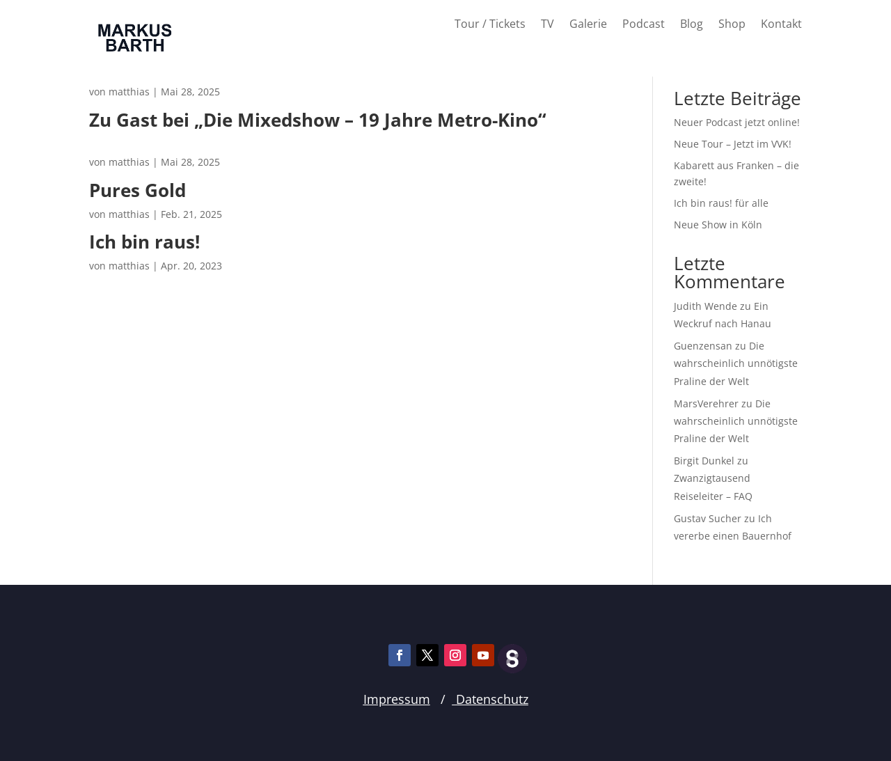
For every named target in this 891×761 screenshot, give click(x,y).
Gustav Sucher (707, 518)
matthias (129, 91)
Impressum (396, 699)
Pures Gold (196, 190)
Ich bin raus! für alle (721, 203)
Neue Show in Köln (718, 224)
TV (547, 25)
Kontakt (781, 25)
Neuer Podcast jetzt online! (737, 122)
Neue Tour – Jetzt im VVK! (732, 143)
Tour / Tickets (490, 25)
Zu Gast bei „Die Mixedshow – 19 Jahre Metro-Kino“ (317, 128)
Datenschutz (490, 699)
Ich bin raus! (203, 241)
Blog (691, 25)
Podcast (643, 25)
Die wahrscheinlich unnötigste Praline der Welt (736, 363)
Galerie (588, 25)
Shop (732, 25)
